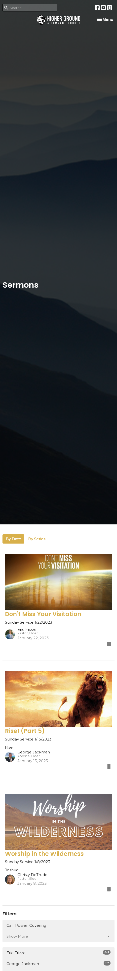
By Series (36, 539)
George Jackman (58, 963)
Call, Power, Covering (26, 925)
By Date (13, 539)
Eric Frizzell (58, 952)
